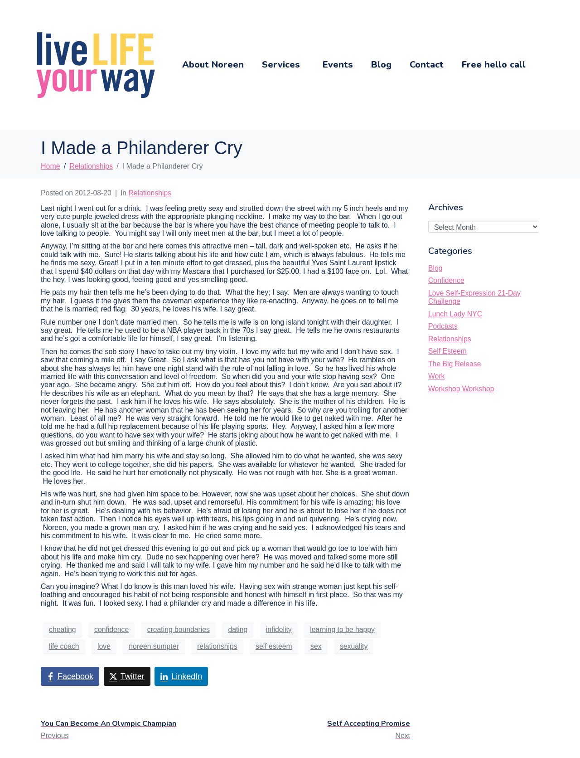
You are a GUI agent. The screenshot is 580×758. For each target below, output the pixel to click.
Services (281, 64)
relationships (217, 646)
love (104, 646)
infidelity (279, 629)
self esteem (274, 646)
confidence (111, 629)
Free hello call (494, 64)
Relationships (150, 193)
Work (436, 376)
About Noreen (213, 64)
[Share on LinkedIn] (181, 676)
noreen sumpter (154, 646)
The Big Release (454, 364)
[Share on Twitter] (127, 676)
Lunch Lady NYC (455, 314)
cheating (62, 629)
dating (237, 629)
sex (316, 646)
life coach (64, 646)
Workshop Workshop (461, 389)
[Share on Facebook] (70, 676)
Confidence (446, 280)
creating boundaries (178, 629)
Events (338, 64)
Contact (427, 64)
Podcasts (443, 326)
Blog (381, 64)
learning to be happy (342, 629)
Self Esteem (447, 351)
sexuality (353, 646)
